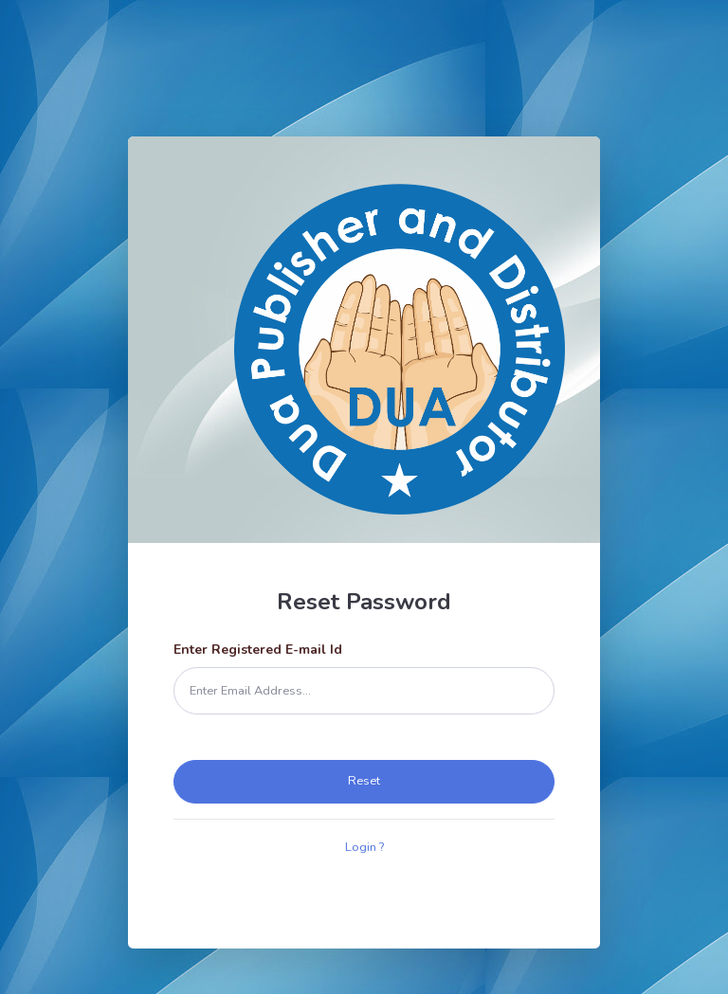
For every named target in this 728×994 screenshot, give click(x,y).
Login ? (364, 847)
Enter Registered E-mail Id (257, 650)
